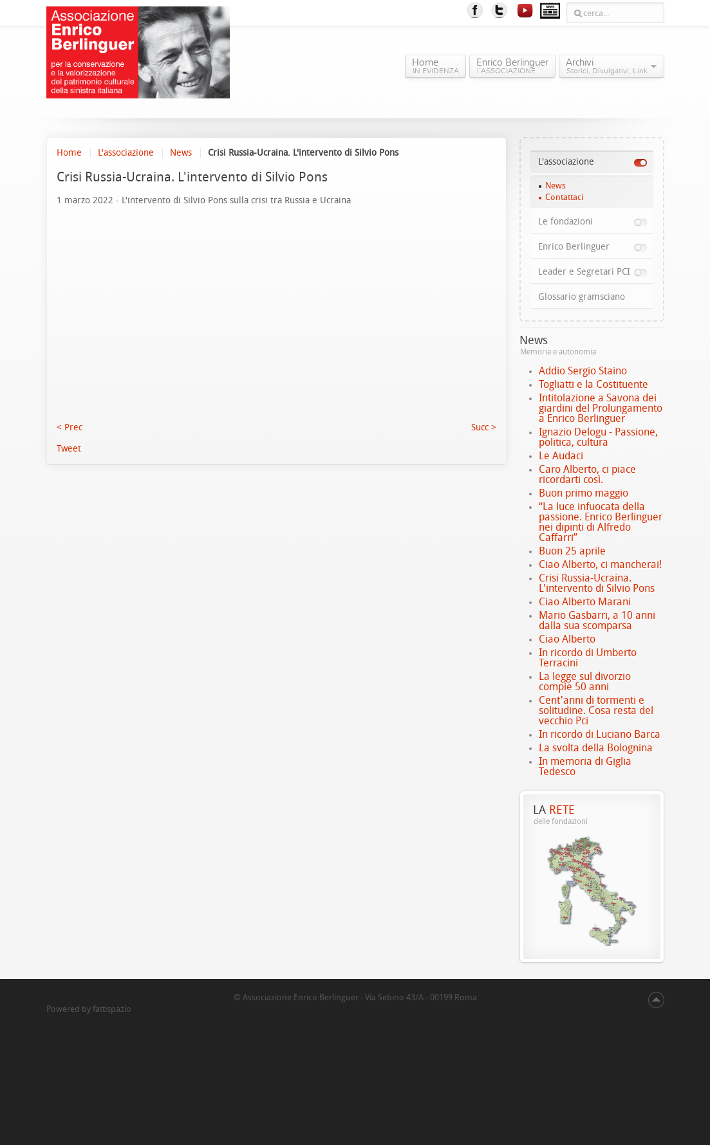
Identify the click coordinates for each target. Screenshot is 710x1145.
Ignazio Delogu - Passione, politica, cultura (598, 437)
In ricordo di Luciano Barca (599, 734)
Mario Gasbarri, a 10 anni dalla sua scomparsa (597, 620)
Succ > (483, 427)
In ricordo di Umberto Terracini (588, 657)
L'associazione (126, 152)
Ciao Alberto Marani (585, 602)
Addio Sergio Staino (583, 371)
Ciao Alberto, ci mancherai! (600, 564)
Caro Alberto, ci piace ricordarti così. (587, 474)
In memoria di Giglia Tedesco (585, 766)
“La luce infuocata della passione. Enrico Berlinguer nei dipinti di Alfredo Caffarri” (600, 522)
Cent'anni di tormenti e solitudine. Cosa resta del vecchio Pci (596, 710)
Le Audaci (561, 456)
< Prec (69, 427)
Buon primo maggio (583, 493)
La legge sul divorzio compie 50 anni (585, 681)
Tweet (69, 448)
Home (69, 152)
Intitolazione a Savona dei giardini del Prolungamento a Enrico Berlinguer (600, 408)
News (181, 152)
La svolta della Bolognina (596, 748)
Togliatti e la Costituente (593, 384)
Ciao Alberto (567, 639)
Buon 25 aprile (572, 551)
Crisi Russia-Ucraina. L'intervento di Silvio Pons (597, 583)
